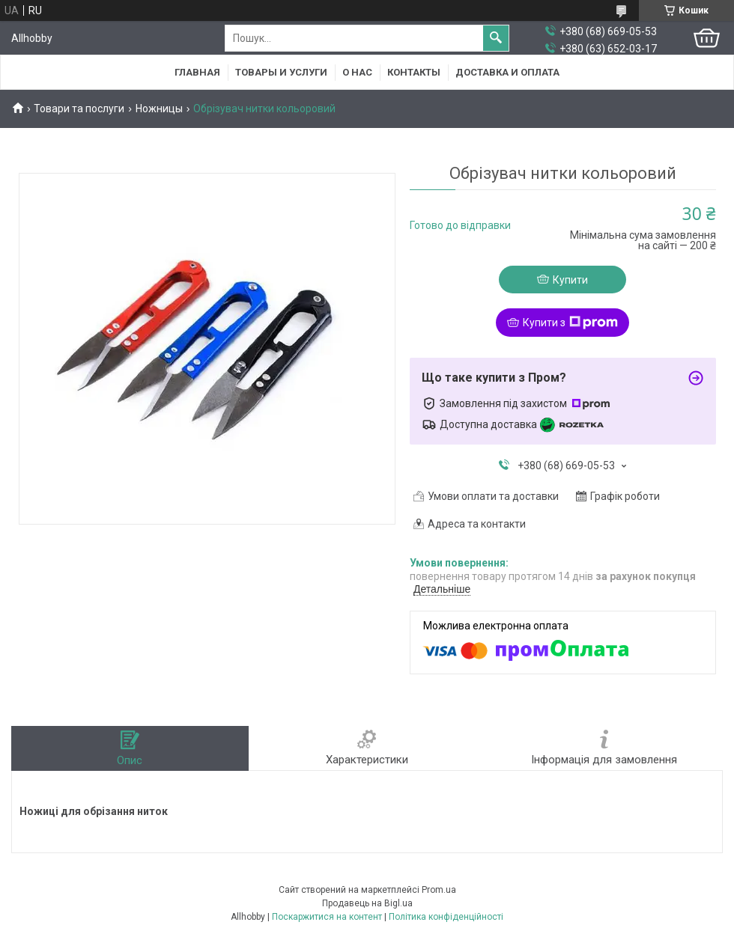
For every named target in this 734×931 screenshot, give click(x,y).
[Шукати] (496, 38)
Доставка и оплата (507, 72)
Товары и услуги (281, 72)
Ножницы (159, 109)
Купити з (570, 322)
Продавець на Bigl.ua (367, 903)
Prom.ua (439, 890)
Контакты (413, 72)
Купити (570, 280)
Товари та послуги (79, 109)
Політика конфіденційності (446, 917)
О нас (357, 72)
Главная (197, 72)
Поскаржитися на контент (327, 917)
